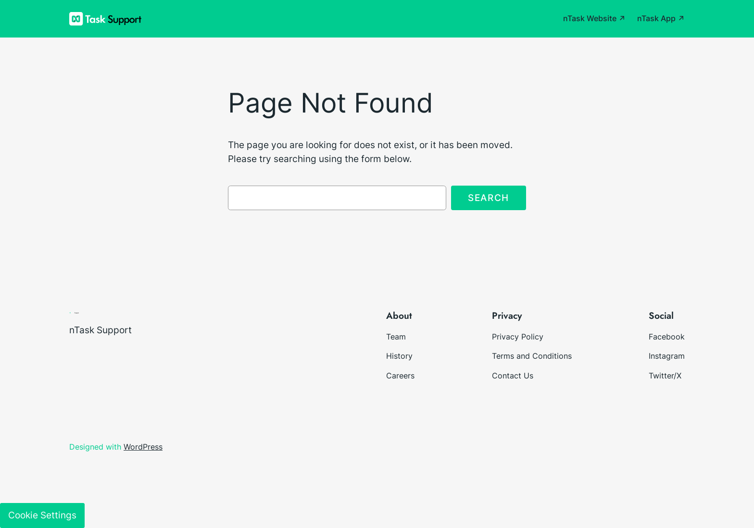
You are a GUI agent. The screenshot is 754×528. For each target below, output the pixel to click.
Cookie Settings (42, 515)
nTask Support (100, 330)
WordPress (143, 447)
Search (488, 197)
